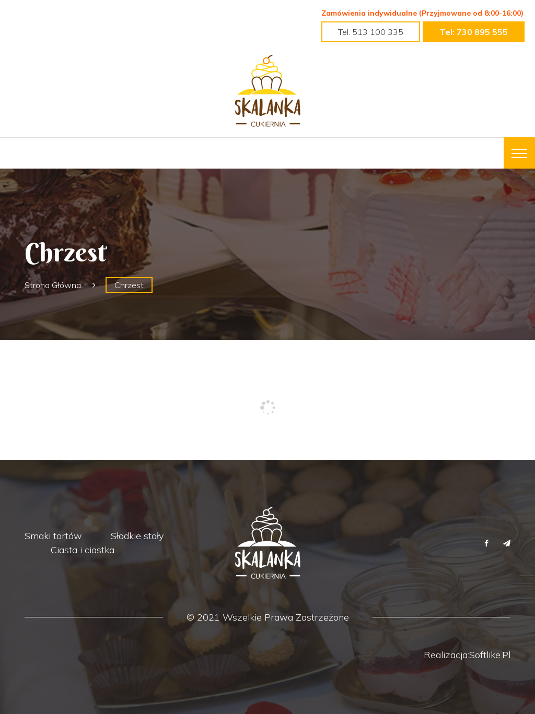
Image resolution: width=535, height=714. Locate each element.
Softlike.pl (489, 655)
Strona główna (53, 285)
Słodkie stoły (137, 536)
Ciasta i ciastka (82, 550)
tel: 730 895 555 (473, 32)
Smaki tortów (53, 536)
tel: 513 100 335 (370, 32)
